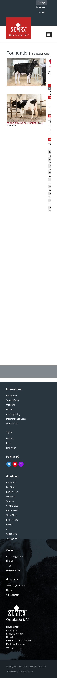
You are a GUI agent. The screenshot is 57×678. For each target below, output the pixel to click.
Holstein (10, 438)
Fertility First (12, 491)
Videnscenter (12, 594)
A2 (7, 529)
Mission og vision (14, 556)
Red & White (12, 519)
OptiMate (10, 404)
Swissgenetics (12, 538)
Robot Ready (12, 510)
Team (9, 565)
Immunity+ (11, 395)
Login (41, 2)
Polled (9, 524)
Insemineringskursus (16, 418)
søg (42, 12)
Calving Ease (12, 505)
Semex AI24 (12, 423)
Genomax (11, 496)
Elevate (9, 409)
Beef (8, 443)
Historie (10, 561)
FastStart (10, 487)
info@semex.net (20, 644)
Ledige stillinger (13, 570)
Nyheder (10, 590)
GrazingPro (11, 533)
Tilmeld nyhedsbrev (15, 585)
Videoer (40, 7)
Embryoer (11, 447)
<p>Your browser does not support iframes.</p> (28, 196)
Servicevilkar (12, 671)
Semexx (10, 501)
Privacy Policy (27, 671)
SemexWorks (12, 400)
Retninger (10, 647)
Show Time (11, 515)
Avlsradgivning (13, 414)
